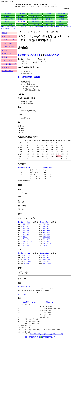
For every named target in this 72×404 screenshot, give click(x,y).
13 (33, 337)
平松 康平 (46, 239)
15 (37, 337)
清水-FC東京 (35, 16)
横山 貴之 (46, 261)
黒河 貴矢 (46, 255)
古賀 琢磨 (46, 230)
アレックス (46, 241)
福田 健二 (26, 243)
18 (43, 337)
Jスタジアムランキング (9, 64)
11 (29, 337)
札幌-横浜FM (8, 16)
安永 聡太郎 (47, 243)
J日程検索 (5, 57)
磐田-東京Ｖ (21, 19)
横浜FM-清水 (49, 16)
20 (47, 337)
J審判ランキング (7, 53)
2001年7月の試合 (32, 26)
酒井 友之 (27, 259)
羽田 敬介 (46, 224)
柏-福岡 (49, 13)
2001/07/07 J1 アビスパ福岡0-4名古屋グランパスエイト (46, 334)
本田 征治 (27, 255)
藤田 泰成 (27, 257)
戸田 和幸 (46, 237)
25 (54, 337)
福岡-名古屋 (35, 21)
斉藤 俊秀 (46, 226)
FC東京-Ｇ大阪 (8, 19)
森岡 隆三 (46, 228)
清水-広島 (49, 24)
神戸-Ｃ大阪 (21, 24)
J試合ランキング (7, 36)
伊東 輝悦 (46, 235)
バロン (45, 245)
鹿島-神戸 (35, 19)
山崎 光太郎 (47, 264)
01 (26, 337)
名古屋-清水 (21, 21)
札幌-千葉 (61, 24)
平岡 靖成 (26, 230)
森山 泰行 (26, 245)
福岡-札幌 (49, 19)
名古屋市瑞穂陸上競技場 (29, 77)
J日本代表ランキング (8, 39)
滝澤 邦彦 (27, 261)
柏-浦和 (61, 21)
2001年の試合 (22, 26)
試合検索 (8, 26)
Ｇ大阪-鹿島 (21, 16)
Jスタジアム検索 (7, 60)
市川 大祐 (46, 232)
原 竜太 (26, 264)
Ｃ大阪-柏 (61, 19)
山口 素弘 (26, 235)
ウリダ (25, 237)
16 (39, 337)
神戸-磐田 (22, 13)
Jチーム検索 (5, 67)
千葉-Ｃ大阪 (61, 13)
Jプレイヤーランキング (9, 46)
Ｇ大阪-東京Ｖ (35, 24)
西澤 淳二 (26, 226)
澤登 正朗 (46, 259)
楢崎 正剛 (26, 224)
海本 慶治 (26, 228)
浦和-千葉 (61, 16)
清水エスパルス (51, 55)
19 (45, 337)
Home (2, 2)
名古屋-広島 (8, 21)
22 (50, 337)
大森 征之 (26, 232)
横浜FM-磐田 (49, 21)
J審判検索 (5, 50)
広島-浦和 (8, 13)
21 (49, 337)
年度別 (14, 26)
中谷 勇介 (26, 239)
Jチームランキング (7, 71)
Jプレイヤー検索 (7, 43)
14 (35, 337)
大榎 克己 (46, 257)
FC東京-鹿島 (8, 24)
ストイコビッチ (27, 241)
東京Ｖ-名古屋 (35, 13)
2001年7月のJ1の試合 (45, 26)
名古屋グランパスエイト (29, 55)
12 (31, 337)
